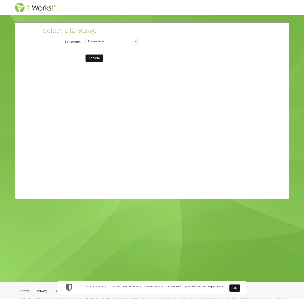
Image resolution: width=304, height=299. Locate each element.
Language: (73, 42)
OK (235, 288)
